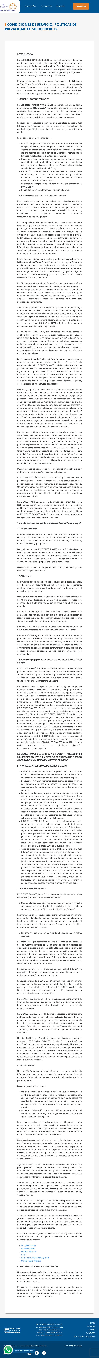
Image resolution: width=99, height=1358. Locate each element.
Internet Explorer (28, 1252)
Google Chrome (28, 1245)
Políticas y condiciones (84, 1336)
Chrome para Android (31, 1261)
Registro (60, 6)
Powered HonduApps (73, 1345)
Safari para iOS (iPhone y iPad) (35, 1258)
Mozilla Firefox (28, 1249)
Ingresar (81, 6)
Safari (24, 1255)
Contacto (47, 6)
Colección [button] (30, 6)
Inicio (17, 6)
